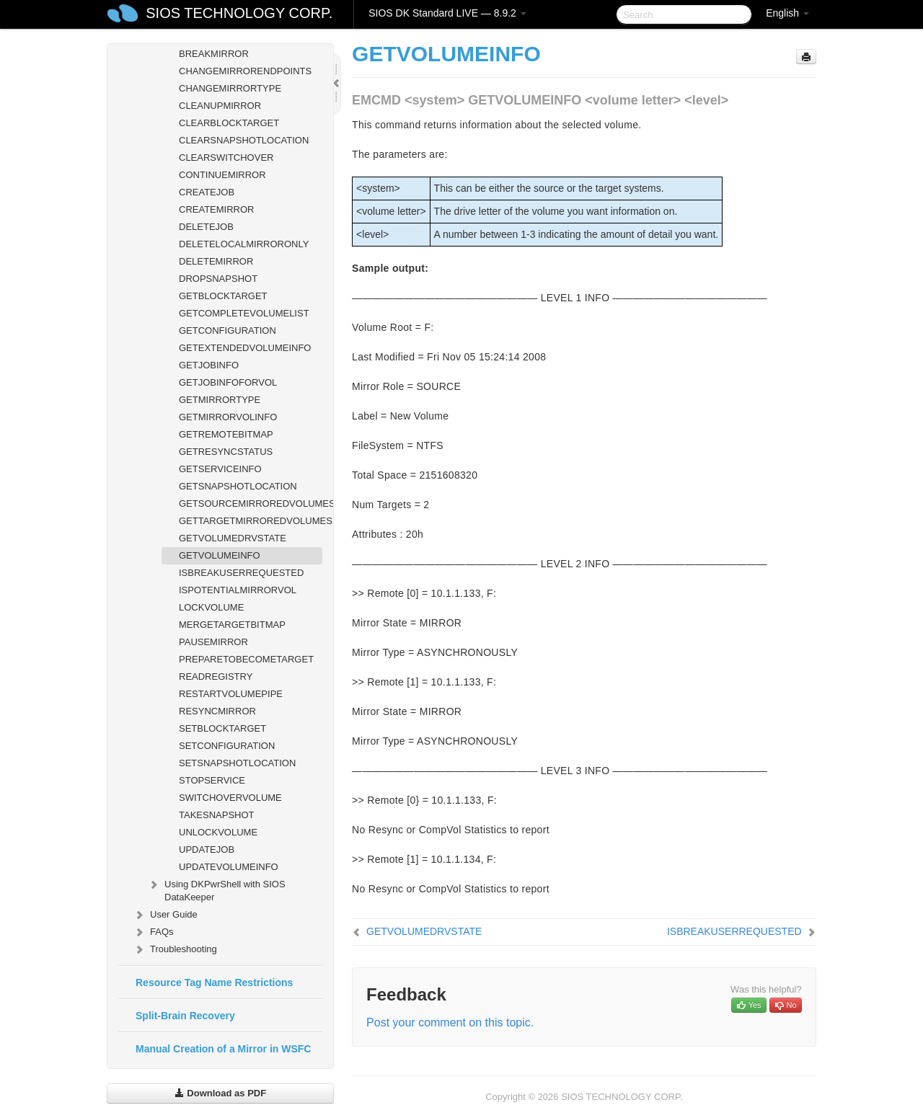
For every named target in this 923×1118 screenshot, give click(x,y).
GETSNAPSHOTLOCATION (238, 486)
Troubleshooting (175, 949)
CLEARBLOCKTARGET (229, 122)
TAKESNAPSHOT (217, 814)
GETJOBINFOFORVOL (228, 382)
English (787, 13)
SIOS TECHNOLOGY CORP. (239, 13)
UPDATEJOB (206, 849)
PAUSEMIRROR (213, 641)
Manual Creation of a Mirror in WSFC (223, 1049)
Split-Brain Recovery (185, 1015)
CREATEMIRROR (216, 209)
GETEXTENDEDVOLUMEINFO (245, 347)
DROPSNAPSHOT (218, 278)
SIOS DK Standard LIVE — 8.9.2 (447, 13)
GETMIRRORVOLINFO (228, 417)
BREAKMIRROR (214, 53)
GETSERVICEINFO (220, 468)
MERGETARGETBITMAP (232, 624)
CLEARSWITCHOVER (226, 157)
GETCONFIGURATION (227, 330)
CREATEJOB (206, 192)
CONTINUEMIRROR (222, 174)
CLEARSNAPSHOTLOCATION (244, 140)
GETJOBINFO (209, 365)
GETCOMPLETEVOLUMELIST (244, 313)
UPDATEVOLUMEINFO (228, 866)
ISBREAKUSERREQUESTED (241, 572)
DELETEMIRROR (216, 261)
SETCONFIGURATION (227, 745)
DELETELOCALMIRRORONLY (244, 244)
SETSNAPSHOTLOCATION (237, 763)
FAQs (153, 932)
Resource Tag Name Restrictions (214, 982)
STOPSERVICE (212, 780)
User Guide (165, 914)
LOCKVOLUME (211, 607)
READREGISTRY (215, 676)
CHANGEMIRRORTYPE (230, 88)
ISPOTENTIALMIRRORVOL (237, 590)
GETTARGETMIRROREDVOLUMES (250, 520)
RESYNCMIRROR (217, 711)
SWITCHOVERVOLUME (230, 797)
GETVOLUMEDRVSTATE (232, 538)
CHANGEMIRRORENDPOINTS (245, 71)
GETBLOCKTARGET (223, 295)
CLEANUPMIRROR (220, 105)
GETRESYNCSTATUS (226, 451)
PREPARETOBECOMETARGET (246, 659)
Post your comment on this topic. (450, 1022)
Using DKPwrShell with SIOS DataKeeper (216, 889)
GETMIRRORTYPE (219, 399)
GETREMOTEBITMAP (226, 434)
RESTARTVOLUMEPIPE (231, 693)
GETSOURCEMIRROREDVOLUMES (250, 503)
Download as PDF (220, 1093)
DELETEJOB (206, 226)
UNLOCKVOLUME (218, 832)
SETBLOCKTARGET (222, 728)
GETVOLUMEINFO (219, 555)
